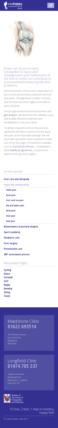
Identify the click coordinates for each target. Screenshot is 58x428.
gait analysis (11, 115)
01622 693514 (22, 326)
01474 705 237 (22, 365)
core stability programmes (18, 150)
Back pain (10, 195)
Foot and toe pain (15, 200)
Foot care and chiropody (16, 179)
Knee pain (10, 210)
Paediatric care (11, 237)
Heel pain (10, 221)
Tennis (7, 296)
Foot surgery (10, 243)
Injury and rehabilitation (16, 184)
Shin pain (10, 215)
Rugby (7, 284)
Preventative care (13, 248)
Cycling (7, 270)
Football (8, 277)
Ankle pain (11, 189)
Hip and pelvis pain (15, 205)
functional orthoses (24, 146)
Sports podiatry (12, 232)
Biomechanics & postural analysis (21, 226)
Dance (7, 273)
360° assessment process (17, 254)
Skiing (7, 292)
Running (8, 288)
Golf (6, 281)
